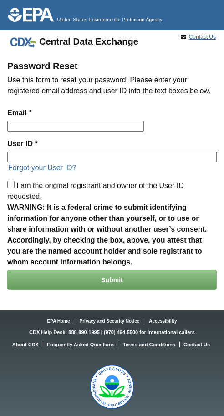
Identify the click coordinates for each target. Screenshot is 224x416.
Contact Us (202, 37)
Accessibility (163, 321)
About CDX (25, 344)
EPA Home (58, 321)
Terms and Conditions (149, 344)
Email (17, 113)
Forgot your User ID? (42, 168)
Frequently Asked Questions (81, 344)
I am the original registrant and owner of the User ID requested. (95, 190)
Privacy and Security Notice (110, 321)
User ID (20, 143)
